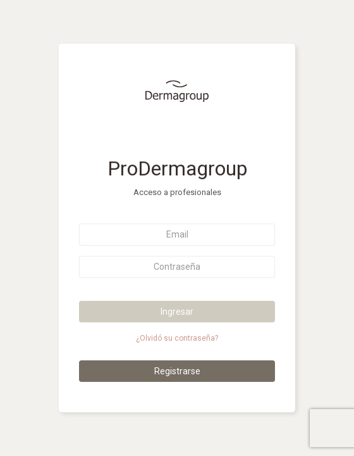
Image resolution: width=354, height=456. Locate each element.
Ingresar (177, 312)
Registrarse (177, 371)
